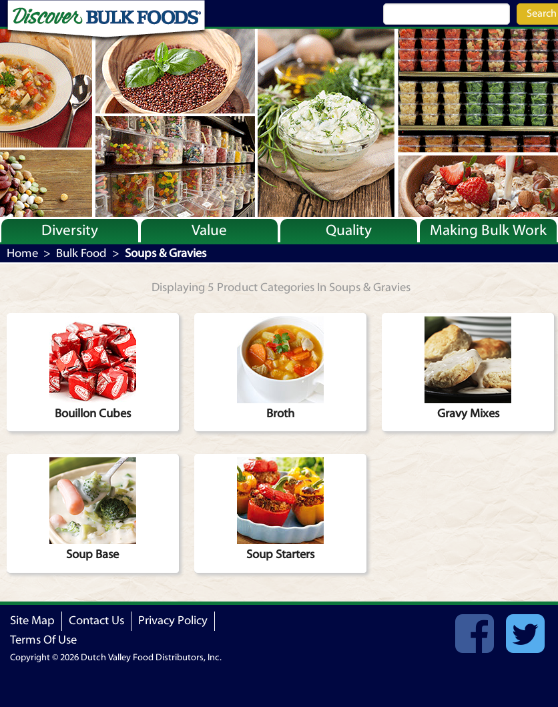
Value (209, 230)
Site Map (32, 621)
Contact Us (96, 621)
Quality (349, 230)
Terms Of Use (43, 640)
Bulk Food (81, 253)
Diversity (69, 230)
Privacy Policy (173, 621)
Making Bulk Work (488, 230)
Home (22, 253)
